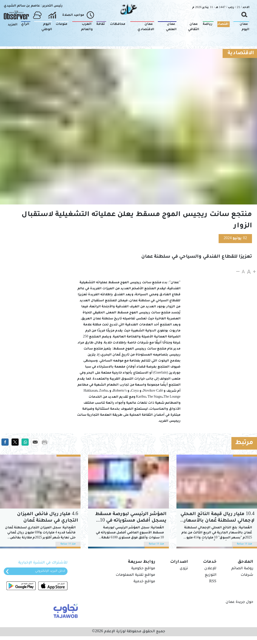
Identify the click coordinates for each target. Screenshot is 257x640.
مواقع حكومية (143, 569)
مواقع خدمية (144, 582)
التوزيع (210, 575)
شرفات (247, 575)
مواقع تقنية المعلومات (135, 575)
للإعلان (210, 569)
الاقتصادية (241, 53)
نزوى (184, 569)
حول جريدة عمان (239, 602)
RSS (212, 582)
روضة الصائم (242, 569)
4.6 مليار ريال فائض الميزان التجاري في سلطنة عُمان (47, 517)
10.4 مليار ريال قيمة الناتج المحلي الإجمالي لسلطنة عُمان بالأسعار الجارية (217, 518)
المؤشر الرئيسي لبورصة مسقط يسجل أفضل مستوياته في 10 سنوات (130, 518)
